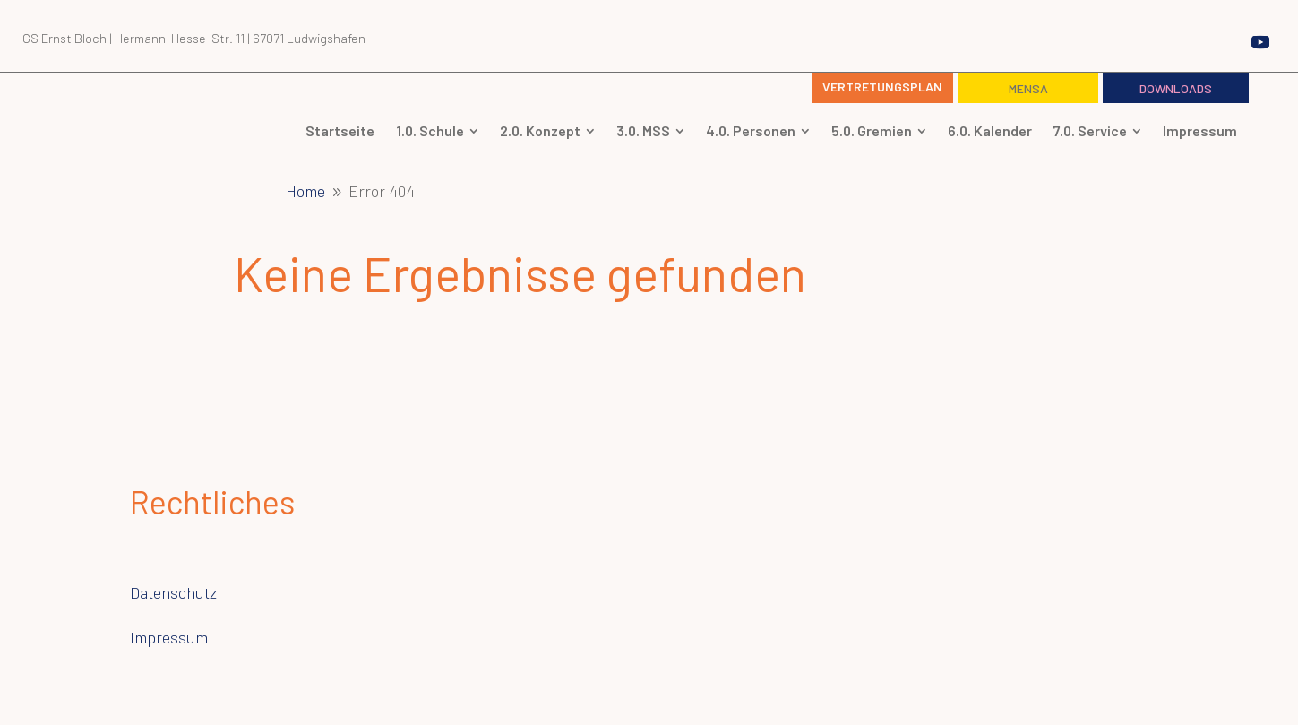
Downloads (1175, 88)
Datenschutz (173, 592)
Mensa (1028, 88)
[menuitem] (340, 131)
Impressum (169, 637)
